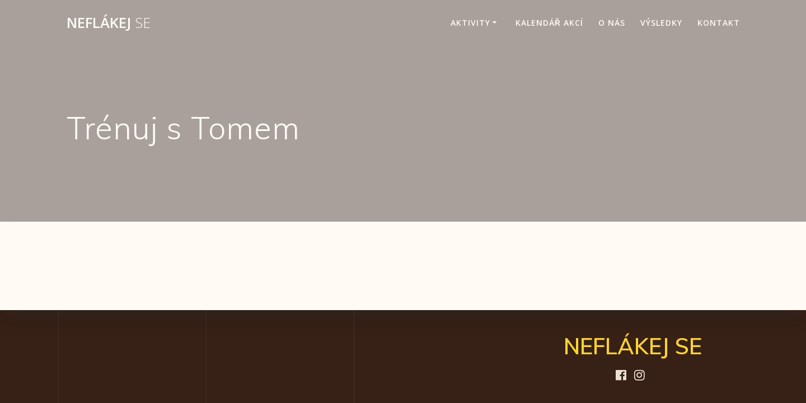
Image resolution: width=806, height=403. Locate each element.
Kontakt (718, 22)
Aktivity (470, 22)
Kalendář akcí (549, 22)
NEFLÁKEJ (109, 23)
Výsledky (661, 22)
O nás (611, 22)
